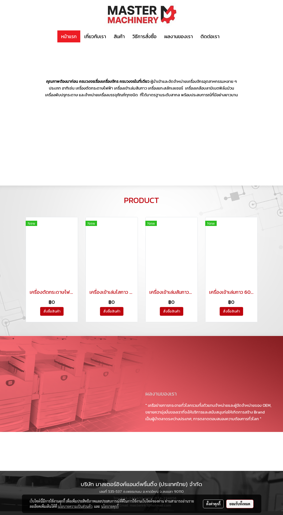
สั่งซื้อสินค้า (51, 311)
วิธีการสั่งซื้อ (144, 36)
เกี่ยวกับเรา (95, 36)
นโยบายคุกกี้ (110, 506)
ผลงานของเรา (178, 36)
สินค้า (119, 36)
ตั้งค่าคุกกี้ (213, 504)
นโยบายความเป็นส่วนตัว (75, 506)
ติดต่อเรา (209, 36)
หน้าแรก (69, 36)
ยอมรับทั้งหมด (239, 504)
